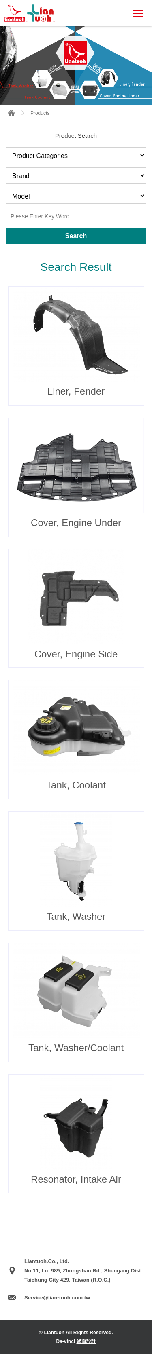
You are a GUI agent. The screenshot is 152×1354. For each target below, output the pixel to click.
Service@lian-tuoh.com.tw (57, 1298)
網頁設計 (86, 1341)
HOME (11, 113)
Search (76, 235)
